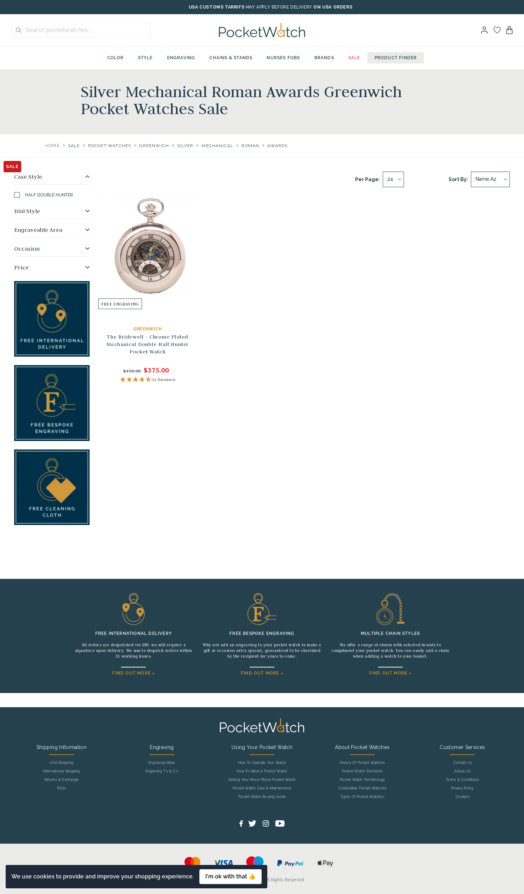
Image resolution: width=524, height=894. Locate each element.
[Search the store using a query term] (86, 30)
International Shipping (61, 771)
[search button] (17, 30)
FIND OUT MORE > (133, 673)
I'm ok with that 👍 (230, 876)
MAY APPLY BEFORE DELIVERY (279, 7)
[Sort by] (490, 179)
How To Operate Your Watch (262, 763)
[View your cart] (509, 30)
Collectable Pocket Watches (362, 788)
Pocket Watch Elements (362, 771)
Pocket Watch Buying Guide (262, 797)
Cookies (462, 797)
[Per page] (393, 179)
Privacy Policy (462, 788)
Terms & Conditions (462, 780)
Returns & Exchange (61, 780)
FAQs (61, 788)
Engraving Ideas (161, 763)
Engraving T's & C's (162, 771)
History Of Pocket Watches (362, 763)
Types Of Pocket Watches (362, 797)
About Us (462, 771)
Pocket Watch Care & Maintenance (262, 788)
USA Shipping (61, 763)
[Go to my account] (497, 30)
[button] (147, 379)
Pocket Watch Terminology (362, 780)
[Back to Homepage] (262, 30)
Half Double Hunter (43, 194)
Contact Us (462, 763)
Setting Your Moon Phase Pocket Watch (262, 780)
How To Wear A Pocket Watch (262, 771)
